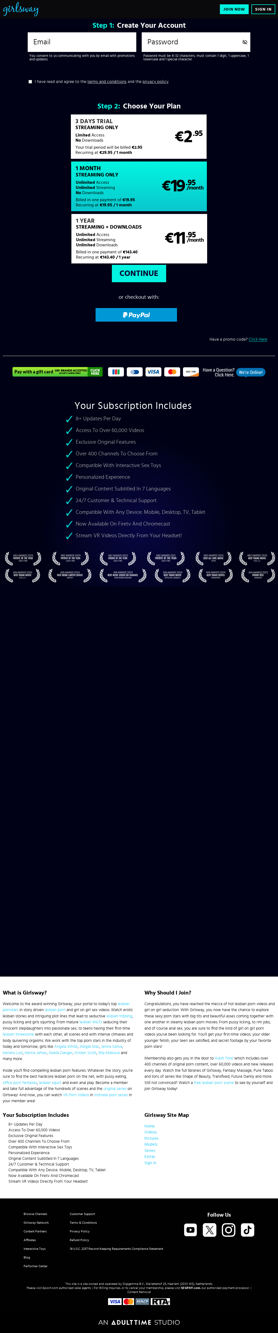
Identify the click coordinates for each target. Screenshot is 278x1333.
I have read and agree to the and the (102, 81)
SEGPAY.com (190, 1288)
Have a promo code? (238, 292)
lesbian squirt (50, 1083)
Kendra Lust (13, 1053)
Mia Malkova (109, 1053)
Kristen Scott (85, 1053)
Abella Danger (61, 1053)
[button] (70, 139)
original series (115, 1089)
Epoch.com (50, 1288)
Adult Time (224, 1058)
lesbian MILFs (91, 1022)
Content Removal (139, 1292)
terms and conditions (107, 81)
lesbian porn (55, 1010)
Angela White (66, 1047)
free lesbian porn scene (214, 1083)
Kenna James (36, 1053)
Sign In (263, 9)
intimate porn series (111, 1095)
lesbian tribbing (119, 1016)
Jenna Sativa (111, 1047)
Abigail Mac (89, 1047)
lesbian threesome (18, 1034)
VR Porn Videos (76, 1095)
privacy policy (156, 81)
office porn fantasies (20, 1083)
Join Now (234, 9)
